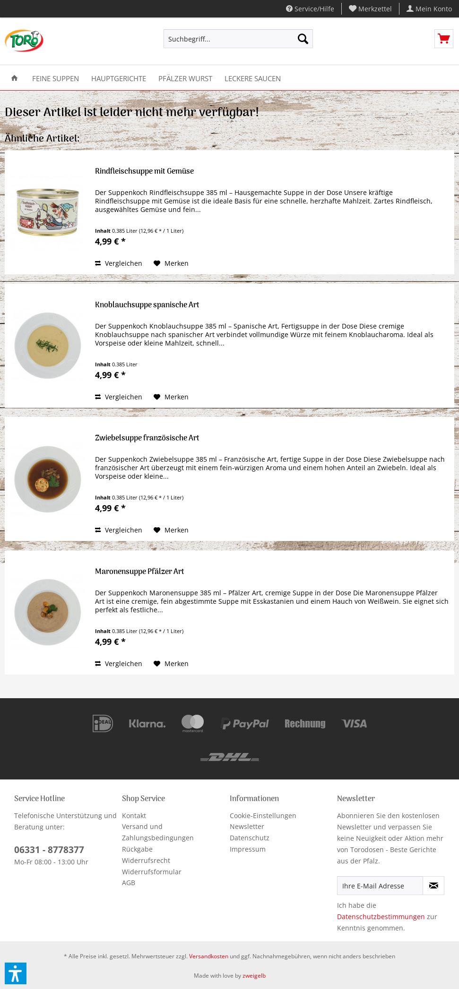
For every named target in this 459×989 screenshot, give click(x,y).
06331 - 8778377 (49, 850)
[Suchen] (303, 38)
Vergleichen (118, 263)
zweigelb (254, 976)
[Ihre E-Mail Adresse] (380, 885)
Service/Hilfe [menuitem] (310, 8)
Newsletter (247, 826)
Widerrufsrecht (146, 860)
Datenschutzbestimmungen (381, 916)
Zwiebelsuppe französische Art (147, 439)
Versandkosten (208, 956)
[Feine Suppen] (55, 77)
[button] (15, 973)
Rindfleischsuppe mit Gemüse (144, 172)
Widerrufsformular (152, 871)
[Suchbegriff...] (238, 38)
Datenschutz (249, 837)
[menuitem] (370, 9)
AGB (128, 882)
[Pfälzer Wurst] (185, 77)
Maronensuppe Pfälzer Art (139, 572)
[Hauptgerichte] (118, 77)
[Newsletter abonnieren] (433, 885)
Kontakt (134, 815)
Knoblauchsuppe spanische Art (147, 306)
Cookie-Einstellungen (263, 815)
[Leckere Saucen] (252, 77)
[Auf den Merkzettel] (171, 263)
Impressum (248, 849)
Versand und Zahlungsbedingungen (158, 832)
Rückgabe (137, 849)
